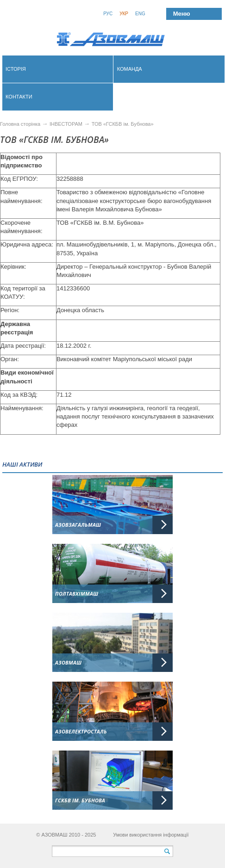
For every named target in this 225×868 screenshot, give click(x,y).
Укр (123, 13)
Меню (181, 13)
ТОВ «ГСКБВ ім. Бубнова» (123, 124)
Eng (140, 13)
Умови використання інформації (151, 834)
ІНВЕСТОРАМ (66, 124)
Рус (107, 13)
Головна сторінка (20, 124)
